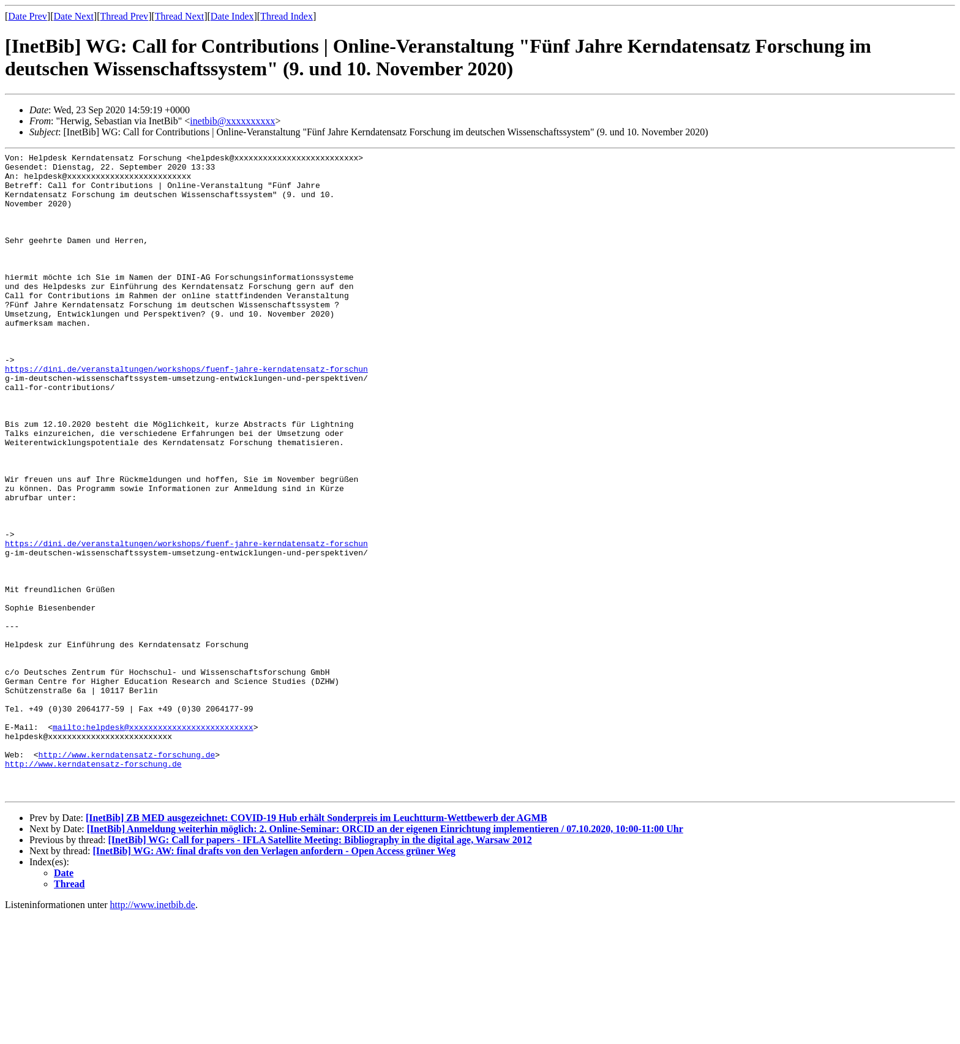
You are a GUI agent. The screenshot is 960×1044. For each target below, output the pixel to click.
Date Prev (27, 16)
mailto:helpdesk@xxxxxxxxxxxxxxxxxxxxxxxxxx (153, 842)
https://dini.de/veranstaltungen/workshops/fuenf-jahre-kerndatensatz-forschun (186, 412)
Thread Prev (124, 16)
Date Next (74, 16)
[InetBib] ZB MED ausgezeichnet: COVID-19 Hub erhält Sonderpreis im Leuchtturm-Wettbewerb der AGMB (316, 946)
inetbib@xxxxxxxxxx (232, 121)
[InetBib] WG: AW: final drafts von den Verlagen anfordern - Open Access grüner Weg (274, 979)
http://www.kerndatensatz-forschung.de (127, 875)
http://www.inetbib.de (152, 1033)
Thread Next (179, 16)
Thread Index (286, 16)
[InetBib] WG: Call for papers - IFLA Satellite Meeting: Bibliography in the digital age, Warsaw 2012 (319, 968)
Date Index (232, 16)
